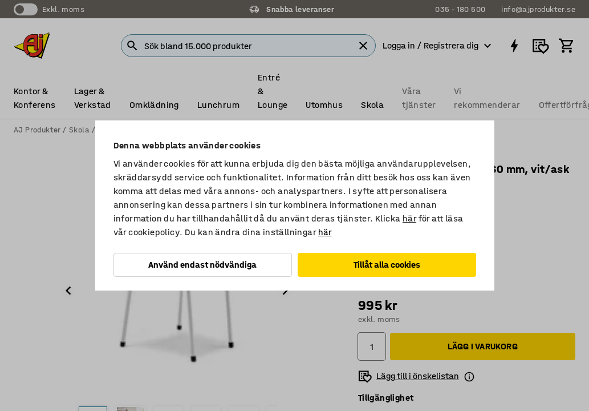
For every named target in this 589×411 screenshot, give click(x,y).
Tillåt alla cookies (387, 264)
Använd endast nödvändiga (202, 264)
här (409, 218)
